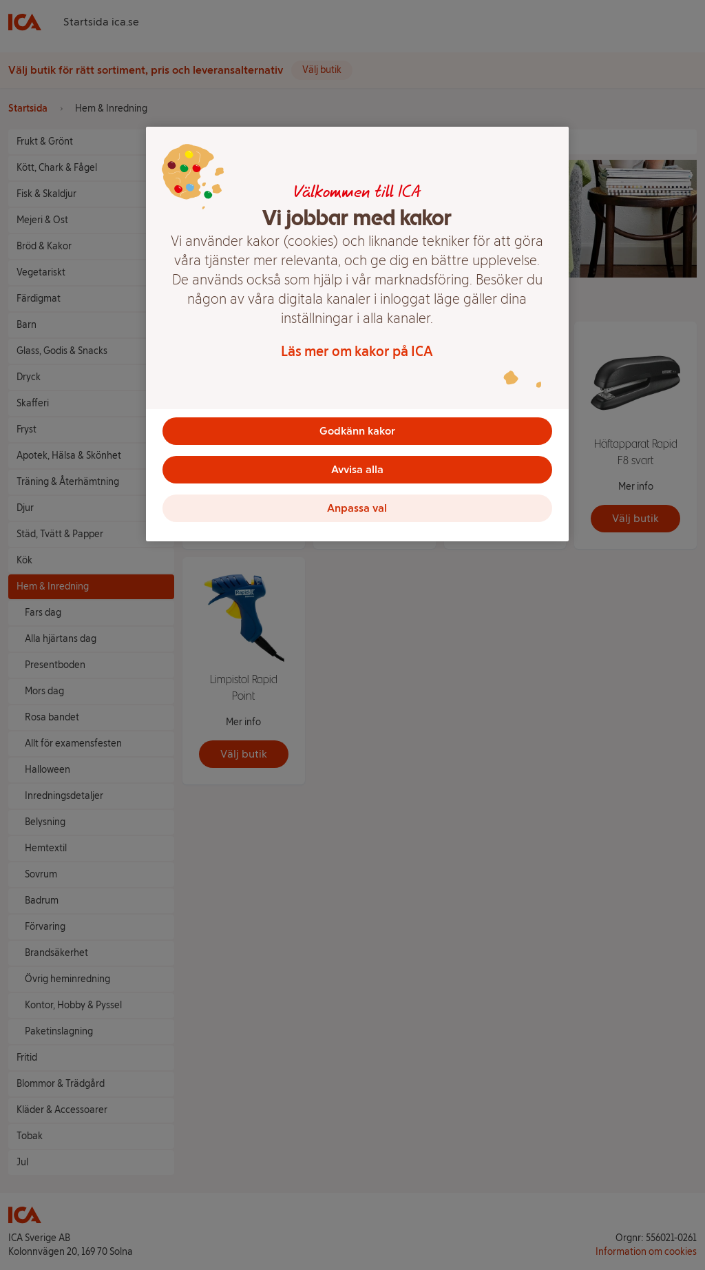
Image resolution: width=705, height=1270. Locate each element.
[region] (357, 334)
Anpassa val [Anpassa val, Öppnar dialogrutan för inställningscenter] (357, 507)
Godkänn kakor (357, 430)
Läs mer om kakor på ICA (357, 351)
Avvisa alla (357, 469)
